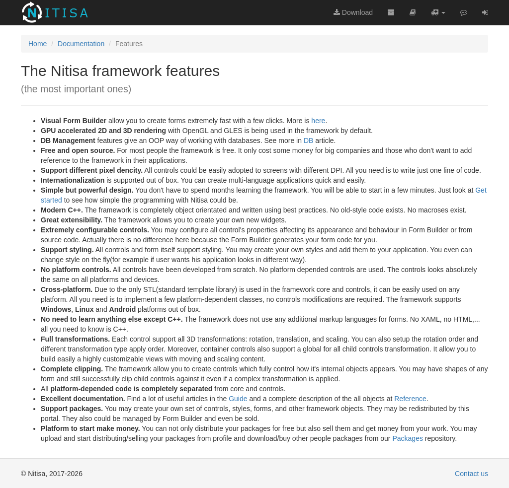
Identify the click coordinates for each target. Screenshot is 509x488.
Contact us (471, 474)
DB (308, 140)
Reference (410, 399)
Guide (238, 399)
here (318, 121)
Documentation (81, 44)
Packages (407, 438)
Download (353, 12)
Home (37, 44)
